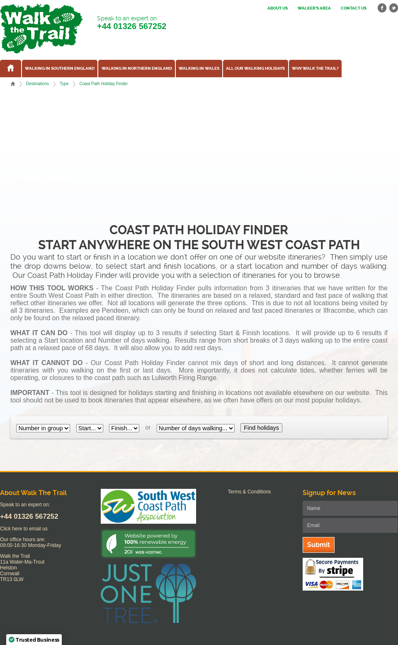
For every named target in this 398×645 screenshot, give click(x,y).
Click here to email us (24, 529)
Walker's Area (314, 8)
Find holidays (261, 427)
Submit (318, 545)
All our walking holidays (255, 68)
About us (277, 8)
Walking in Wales (199, 68)
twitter (393, 8)
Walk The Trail (41, 29)
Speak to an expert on (131, 23)
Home (12, 83)
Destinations (37, 83)
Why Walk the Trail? (315, 68)
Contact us (353, 8)
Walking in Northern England (137, 68)
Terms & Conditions (249, 492)
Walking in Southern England (60, 68)
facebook (382, 8)
